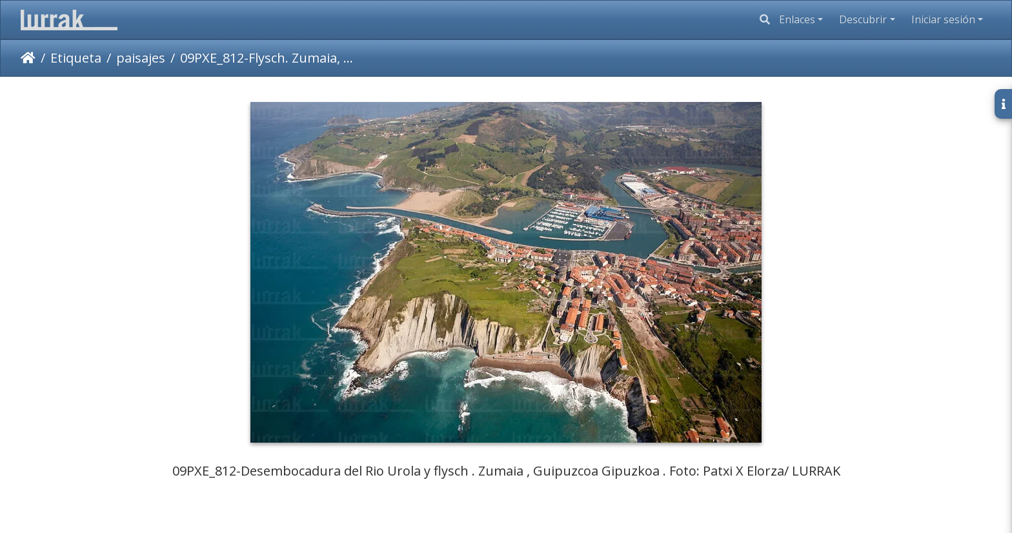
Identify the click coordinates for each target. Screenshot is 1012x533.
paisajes (140, 57)
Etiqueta (75, 57)
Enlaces (797, 19)
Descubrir (863, 19)
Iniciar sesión (943, 19)
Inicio (28, 58)
